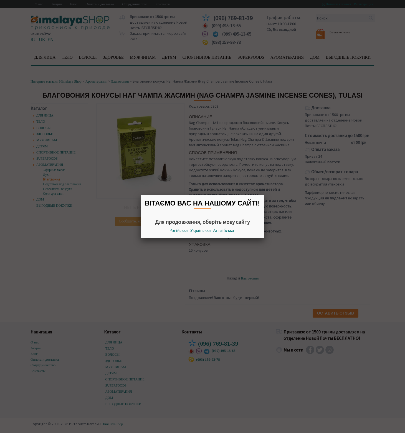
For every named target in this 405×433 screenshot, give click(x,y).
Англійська (223, 230)
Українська (200, 230)
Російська (178, 230)
